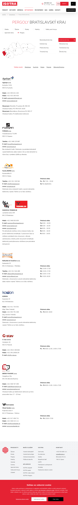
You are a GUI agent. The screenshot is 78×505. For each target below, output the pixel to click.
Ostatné (13, 472)
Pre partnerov (39, 10)
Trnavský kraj (44, 52)
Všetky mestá (18, 67)
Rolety (27, 29)
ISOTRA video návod (28, 473)
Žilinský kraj (62, 52)
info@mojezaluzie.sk (13, 184)
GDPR (40, 462)
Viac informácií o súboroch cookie (46, 490)
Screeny (13, 465)
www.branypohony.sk (13, 389)
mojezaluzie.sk (11, 186)
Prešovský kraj (44, 48)
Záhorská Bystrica (58, 67)
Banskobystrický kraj (46, 40)
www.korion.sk (11, 320)
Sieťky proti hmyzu (51, 29)
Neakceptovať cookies (39, 499)
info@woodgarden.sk (13, 424)
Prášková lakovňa (28, 459)
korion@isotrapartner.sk (14, 317)
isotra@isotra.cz (60, 454)
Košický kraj (43, 44)
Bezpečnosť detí (42, 459)
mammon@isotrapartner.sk (15, 223)
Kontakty (57, 10)
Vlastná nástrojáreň (28, 452)
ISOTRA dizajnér (27, 468)
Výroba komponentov (29, 457)
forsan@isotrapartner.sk (14, 144)
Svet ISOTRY (12, 10)
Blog (46, 10)
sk (72, 3)
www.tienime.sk (11, 228)
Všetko (7, 29)
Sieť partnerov (29, 10)
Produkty (5, 10)
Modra (42, 67)
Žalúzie (17, 29)
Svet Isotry (41, 452)
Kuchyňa (35, 67)
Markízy (37, 29)
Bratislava (28, 67)
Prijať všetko (56, 499)
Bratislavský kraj (64, 40)
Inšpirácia (20, 10)
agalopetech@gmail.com (14, 98)
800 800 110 (46, 3)
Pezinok (49, 67)
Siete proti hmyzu (15, 470)
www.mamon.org (12, 226)
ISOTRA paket (27, 470)
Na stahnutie (41, 454)
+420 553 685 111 (61, 452)
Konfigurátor (71, 10)
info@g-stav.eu (11, 355)
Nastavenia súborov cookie (45, 470)
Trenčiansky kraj (64, 48)
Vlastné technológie (28, 454)
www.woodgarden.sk (13, 426)
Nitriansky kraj (63, 44)
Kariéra (51, 10)
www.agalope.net (12, 101)
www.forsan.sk (11, 147)
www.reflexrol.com (12, 276)
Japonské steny (9, 33)
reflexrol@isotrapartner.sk (15, 274)
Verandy (13, 462)
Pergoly (22, 33)
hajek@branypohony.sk (14, 386)
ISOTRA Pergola (27, 475)
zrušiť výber (74, 40)
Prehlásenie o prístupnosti (45, 465)
